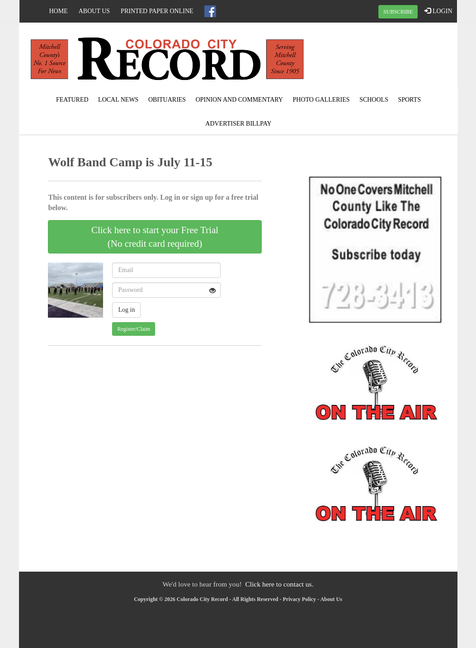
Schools (373, 99)
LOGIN (438, 10)
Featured (72, 99)
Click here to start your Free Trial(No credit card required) (154, 237)
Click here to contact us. (279, 584)
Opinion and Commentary (239, 99)
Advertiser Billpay (238, 123)
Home (58, 11)
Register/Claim (133, 329)
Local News (118, 99)
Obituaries (167, 99)
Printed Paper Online (157, 11)
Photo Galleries (320, 99)
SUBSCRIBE (398, 12)
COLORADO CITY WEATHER (383, 56)
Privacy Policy (299, 599)
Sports (409, 99)
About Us (94, 11)
